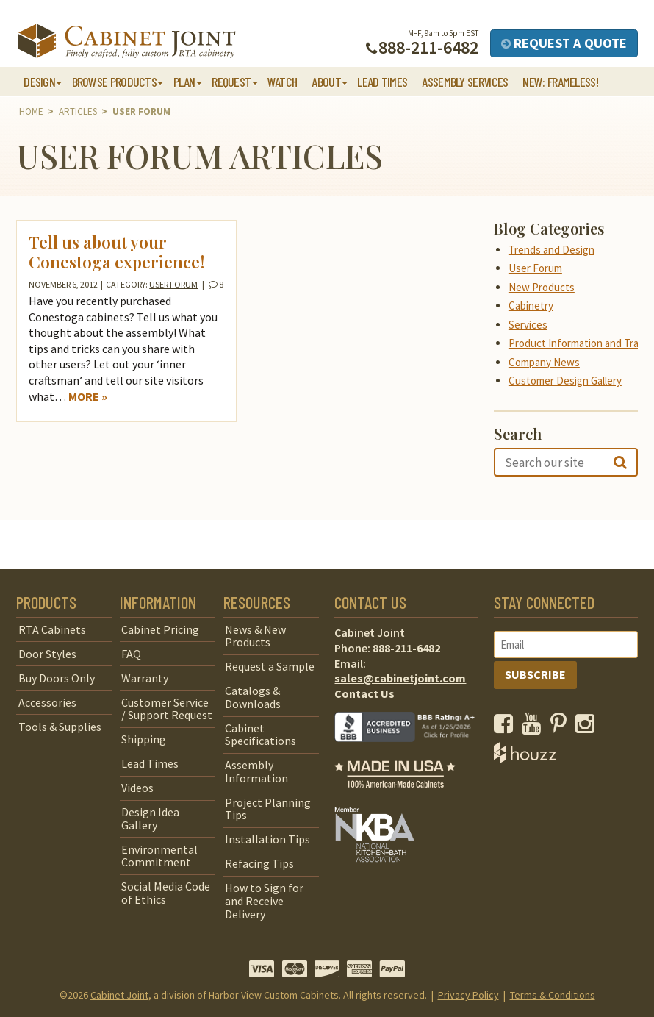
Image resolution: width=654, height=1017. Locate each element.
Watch (282, 82)
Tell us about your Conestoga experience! (117, 252)
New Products (542, 287)
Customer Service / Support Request (166, 709)
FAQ (131, 653)
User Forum (173, 284)
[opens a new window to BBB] (413, 752)
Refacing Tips (259, 863)
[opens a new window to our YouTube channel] (534, 727)
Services (528, 325)
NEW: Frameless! (560, 82)
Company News (544, 362)
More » (87, 396)
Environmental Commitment (159, 856)
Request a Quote (564, 43)
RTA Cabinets (52, 629)
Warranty (144, 678)
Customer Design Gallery (565, 381)
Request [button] (231, 82)
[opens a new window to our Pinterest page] (561, 727)
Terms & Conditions (552, 995)
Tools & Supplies (59, 726)
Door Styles (47, 653)
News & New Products (255, 636)
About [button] (326, 82)
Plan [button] (184, 82)
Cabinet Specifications (260, 735)
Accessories (47, 702)
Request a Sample (270, 666)
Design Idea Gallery (150, 818)
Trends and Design (551, 250)
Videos (137, 787)
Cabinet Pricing (160, 629)
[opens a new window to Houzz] (525, 759)
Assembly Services (465, 82)
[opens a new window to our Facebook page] (507, 727)
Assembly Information (256, 771)
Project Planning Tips (268, 809)
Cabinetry (531, 306)
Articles (78, 111)
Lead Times (382, 82)
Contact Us (364, 693)
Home (31, 111)
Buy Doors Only (56, 678)
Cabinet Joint (119, 995)
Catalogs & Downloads (253, 697)
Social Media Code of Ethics (165, 893)
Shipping (143, 739)
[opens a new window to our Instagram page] (588, 727)
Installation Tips (267, 839)
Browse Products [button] (114, 82)
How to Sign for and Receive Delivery (264, 900)
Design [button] (39, 82)
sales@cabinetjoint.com (400, 678)
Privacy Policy (468, 995)
